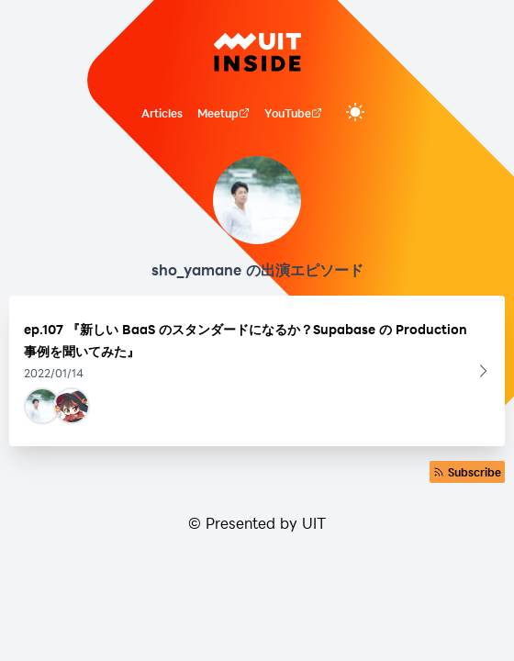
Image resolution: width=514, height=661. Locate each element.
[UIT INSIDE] (257, 52)
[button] (257, 371)
